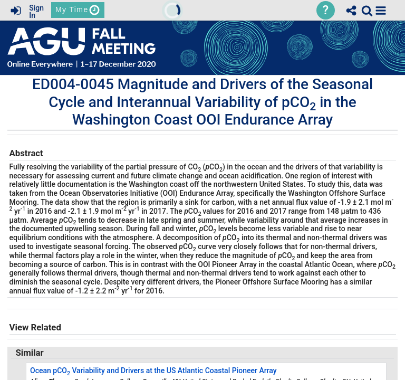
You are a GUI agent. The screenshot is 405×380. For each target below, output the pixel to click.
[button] (381, 10)
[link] (367, 10)
